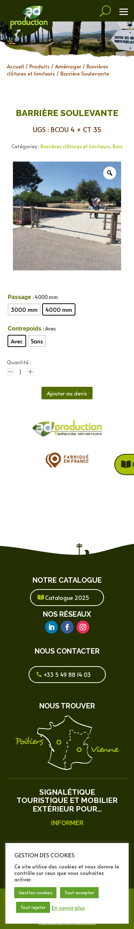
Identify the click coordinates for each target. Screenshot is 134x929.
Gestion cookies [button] (35, 892)
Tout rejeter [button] (33, 907)
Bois (118, 146)
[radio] (24, 309)
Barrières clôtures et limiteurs (75, 146)
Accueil (15, 66)
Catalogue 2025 (67, 597)
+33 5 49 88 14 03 (67, 674)
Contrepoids (24, 329)
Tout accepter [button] (79, 892)
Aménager (68, 66)
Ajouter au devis (67, 393)
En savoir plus (68, 907)
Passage (19, 297)
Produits (39, 66)
